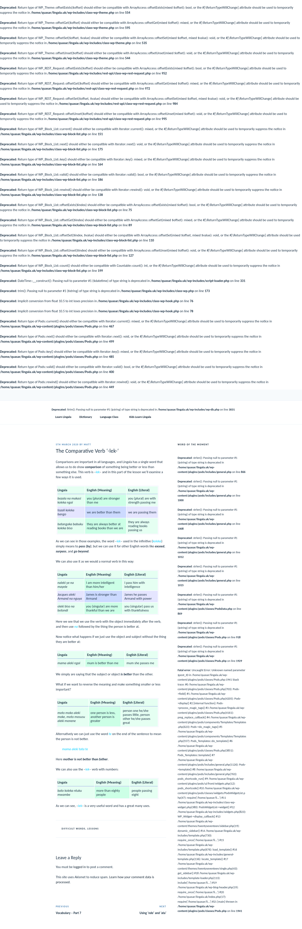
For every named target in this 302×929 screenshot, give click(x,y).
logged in (79, 867)
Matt (87, 444)
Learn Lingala (63, 417)
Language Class (111, 417)
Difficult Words (74, 828)
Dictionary (85, 417)
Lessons (93, 828)
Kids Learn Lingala (140, 417)
